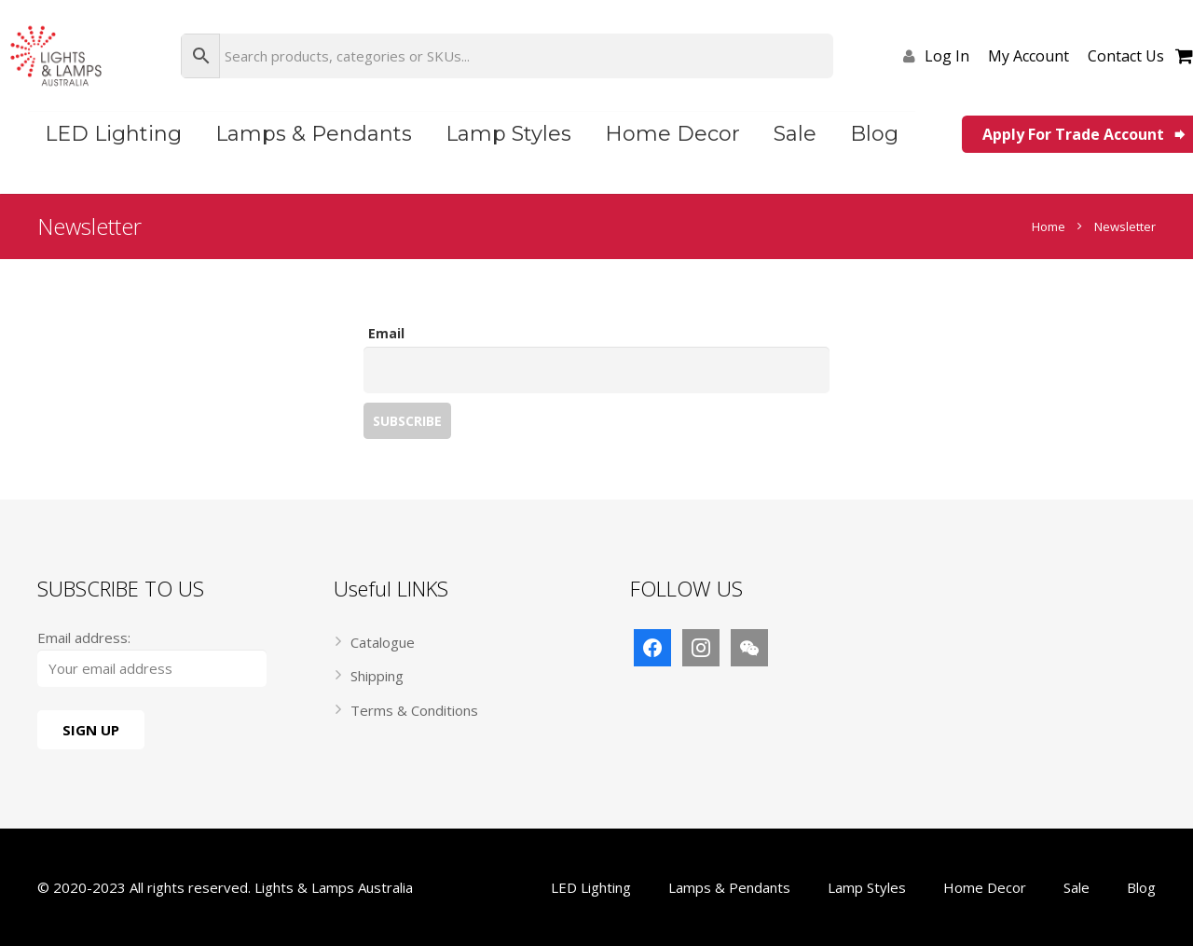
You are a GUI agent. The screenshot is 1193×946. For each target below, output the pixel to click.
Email (386, 333)
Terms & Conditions (414, 710)
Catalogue (382, 642)
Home (1048, 226)
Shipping (377, 675)
